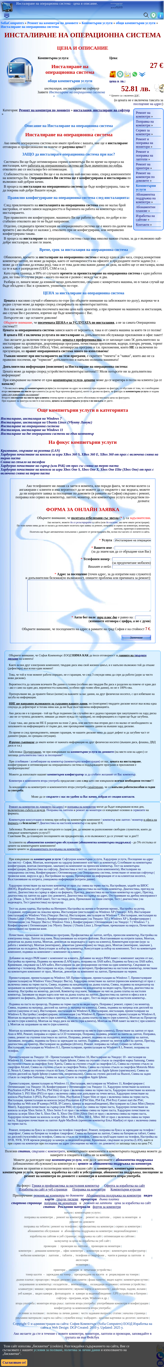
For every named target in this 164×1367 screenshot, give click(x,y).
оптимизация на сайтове (119, 1242)
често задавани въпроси (96, 1319)
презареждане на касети (89, 1280)
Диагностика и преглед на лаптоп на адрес (63, 1004)
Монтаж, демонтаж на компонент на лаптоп (79, 977)
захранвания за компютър (35, 1290)
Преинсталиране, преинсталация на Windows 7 (100, 984)
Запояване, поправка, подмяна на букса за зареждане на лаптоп (47, 1047)
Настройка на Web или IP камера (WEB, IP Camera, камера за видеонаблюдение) (58, 1109)
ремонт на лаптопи (98, 1209)
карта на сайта (52, 1324)
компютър (109, 826)
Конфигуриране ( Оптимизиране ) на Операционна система (73, 878)
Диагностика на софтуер (42, 875)
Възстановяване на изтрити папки (121, 944)
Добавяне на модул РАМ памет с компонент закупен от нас (116, 964)
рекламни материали (28, 1324)
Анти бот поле (84, 623)
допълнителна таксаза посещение (40, 761)
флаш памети (96, 1286)
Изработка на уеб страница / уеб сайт (41, 895)
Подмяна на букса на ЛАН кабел (132, 967)
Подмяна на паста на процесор (28, 1010)
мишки (39, 1295)
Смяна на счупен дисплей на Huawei (107, 1080)
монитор (137, 826)
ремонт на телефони (63, 1232)
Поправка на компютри (145, 123)
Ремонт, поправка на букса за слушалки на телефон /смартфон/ (48, 1136)
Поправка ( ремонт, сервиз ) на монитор (124, 1010)
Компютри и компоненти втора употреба (34, 787)
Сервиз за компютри (143, 132)
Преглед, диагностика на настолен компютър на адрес (107, 898)
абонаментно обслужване (43, 1237)
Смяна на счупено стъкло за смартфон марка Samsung (111, 1066)
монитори (82, 1270)
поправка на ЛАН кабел (96, 967)
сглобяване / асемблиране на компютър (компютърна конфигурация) (57, 767)
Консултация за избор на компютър (61, 954)
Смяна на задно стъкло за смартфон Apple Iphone (76, 1083)
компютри (25, 1257)
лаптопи (54, 1261)
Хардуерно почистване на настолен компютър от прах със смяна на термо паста (58, 891)
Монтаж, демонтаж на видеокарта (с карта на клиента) (76, 948)
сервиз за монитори (125, 1223)
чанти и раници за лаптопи (124, 1261)
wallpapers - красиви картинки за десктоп (109, 1324)
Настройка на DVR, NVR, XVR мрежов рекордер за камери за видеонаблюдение (82, 1144)
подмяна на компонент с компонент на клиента (51, 958)
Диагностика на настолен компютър (62, 829)
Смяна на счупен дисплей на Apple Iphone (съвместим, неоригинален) (78, 1078)
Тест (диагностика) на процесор (43, 908)
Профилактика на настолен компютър (118, 974)
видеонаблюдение (125, 1237)
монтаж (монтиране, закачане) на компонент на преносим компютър (70, 872)
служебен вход (72, 1324)
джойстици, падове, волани (129, 1295)
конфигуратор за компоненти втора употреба (82, 1314)
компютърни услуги (47, 865)
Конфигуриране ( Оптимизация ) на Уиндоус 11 (76, 1093)
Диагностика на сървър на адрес (87, 902)
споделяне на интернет (79, 974)
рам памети (79, 1286)
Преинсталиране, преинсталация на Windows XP (39, 984)
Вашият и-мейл (99, 566)
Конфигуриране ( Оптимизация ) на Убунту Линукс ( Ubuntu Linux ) (50, 931)
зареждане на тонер (58, 1280)
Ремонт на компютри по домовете (52, 23)
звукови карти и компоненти (91, 1295)
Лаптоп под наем (41, 944)
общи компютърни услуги (135, 23)
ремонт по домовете (82, 1228)
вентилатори (79, 1290)
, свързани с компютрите (41, 1157)
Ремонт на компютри (143, 114)
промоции (50, 1252)
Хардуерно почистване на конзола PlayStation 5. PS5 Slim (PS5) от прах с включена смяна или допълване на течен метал (81, 1098)
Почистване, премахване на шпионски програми (39, 941)
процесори (42, 1286)
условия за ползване (31, 1319)
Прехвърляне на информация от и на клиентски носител (110, 882)
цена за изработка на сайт (132, 1209)
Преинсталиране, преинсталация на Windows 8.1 (91, 1053)
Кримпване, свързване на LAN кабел (31, 971)
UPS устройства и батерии (129, 1299)
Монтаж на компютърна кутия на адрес (33, 1037)
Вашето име (103, 547)
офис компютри (73, 1257)
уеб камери (25, 1299)
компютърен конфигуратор (128, 1257)
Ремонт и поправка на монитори (144, 142)
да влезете (112, 522)
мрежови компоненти (58, 1295)
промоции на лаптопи (74, 1252)
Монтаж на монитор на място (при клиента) (86, 1037)
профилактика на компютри (96, 1232)
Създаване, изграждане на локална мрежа (34, 918)
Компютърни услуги (97, 23)
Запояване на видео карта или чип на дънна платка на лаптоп (60, 1000)
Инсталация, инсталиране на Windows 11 (96, 1089)
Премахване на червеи (122, 977)
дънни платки (24, 1286)
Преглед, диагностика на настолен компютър (94, 895)
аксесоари (82, 1266)
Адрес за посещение (72, 574)
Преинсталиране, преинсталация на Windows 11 (39, 1089)
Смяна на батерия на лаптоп (92, 1139)
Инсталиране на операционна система (30, 27)
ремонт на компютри (69, 1223)
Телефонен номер (96, 559)
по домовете (59, 1201)
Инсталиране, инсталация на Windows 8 (65, 1017)
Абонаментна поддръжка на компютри (146, 198)
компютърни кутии (136, 1286)
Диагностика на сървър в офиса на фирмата (45, 898)
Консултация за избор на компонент (106, 954)
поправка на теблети (36, 1232)
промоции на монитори (105, 1252)
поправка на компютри (38, 1223)
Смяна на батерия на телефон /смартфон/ (47, 1139)
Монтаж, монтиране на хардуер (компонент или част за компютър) (74, 868)
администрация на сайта (50, 1330)
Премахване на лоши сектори (94, 905)
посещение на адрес (147, 104)
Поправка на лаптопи (59, 816)
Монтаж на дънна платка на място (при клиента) (97, 1024)
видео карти (114, 1286)
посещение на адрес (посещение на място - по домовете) (80, 1149)
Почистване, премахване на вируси (116, 931)
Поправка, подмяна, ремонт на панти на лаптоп (112, 1040)
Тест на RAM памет (37, 905)
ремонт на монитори (89, 816)
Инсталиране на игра (50, 974)
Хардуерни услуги (114, 865)
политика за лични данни (62, 1319)
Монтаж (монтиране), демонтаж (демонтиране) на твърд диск (72, 951)
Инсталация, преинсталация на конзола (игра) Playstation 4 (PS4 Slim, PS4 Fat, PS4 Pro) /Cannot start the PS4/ (75, 1106)
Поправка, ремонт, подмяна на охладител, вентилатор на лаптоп (108, 1043)
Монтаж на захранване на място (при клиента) (39, 1030)
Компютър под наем (74, 997)
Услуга (107, 540)
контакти (142, 1324)
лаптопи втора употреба (80, 1309)
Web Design (60, 1334)
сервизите (139, 816)
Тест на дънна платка (22, 915)
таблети (67, 1261)
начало (68, 1218)
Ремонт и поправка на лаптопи (144, 155)
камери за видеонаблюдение (93, 1299)
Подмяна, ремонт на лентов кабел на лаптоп (115, 1047)
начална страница (134, 1319)
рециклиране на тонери (123, 1280)
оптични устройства (132, 1290)
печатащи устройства (97, 1276)
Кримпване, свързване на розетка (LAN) (117, 1146)
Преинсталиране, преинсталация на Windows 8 (125, 1020)
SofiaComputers (12, 23)
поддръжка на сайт (90, 1242)
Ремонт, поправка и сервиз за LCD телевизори (52, 1040)
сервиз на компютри (25, 1149)
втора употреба (25, 1309)
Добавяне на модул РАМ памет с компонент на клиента (43, 964)
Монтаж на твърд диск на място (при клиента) (67, 1027)
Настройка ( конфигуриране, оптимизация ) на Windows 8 (59, 1020)
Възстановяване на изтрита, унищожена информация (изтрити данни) (51, 885)
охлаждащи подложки (104, 1290)
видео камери (43, 1299)
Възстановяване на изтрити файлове (76, 944)
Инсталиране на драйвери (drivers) (61, 1050)
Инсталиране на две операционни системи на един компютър (93, 971)
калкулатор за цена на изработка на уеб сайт (81, 1247)
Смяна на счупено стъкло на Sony (43, 1076)
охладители (60, 1290)
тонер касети (34, 1280)
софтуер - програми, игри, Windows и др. (82, 1304)
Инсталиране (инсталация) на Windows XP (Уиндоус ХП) (97, 918)
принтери (59, 1276)
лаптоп (125, 826)
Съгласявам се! (14, 1362)
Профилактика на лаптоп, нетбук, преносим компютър (105, 941)
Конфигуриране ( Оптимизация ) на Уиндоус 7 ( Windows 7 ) (111, 928)
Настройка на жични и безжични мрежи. (93, 915)
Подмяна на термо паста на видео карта (73, 1010)
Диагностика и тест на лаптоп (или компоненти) (89, 875)
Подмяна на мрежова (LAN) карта (58, 967)
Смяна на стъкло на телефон (71, 1143)
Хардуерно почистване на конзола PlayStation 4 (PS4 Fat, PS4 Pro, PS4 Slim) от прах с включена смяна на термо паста (79, 1095)
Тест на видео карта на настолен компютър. (118, 1004)
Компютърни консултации (25, 826)
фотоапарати (63, 1299)
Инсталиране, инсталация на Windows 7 (94, 921)
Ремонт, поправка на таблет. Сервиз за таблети (113, 1050)
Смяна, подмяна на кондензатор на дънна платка (79, 990)
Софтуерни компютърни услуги (82, 865)
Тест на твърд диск (63, 905)
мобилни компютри (33, 1261)
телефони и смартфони (90, 1261)
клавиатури (25, 1295)
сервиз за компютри (127, 1232)
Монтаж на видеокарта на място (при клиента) (37, 1024)
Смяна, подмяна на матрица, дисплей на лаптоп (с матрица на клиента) (52, 1013)
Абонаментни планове (145, 209)
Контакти (142, 224)
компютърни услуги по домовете (92, 758)
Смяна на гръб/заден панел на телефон (115, 1143)
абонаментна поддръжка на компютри (88, 1237)
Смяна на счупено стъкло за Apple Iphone (50, 1066)
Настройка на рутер (132, 915)
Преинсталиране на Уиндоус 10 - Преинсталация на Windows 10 (49, 1063)
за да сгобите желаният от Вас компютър (91, 780)
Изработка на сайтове (145, 217)
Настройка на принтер (22, 967)
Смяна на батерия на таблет (129, 1139)
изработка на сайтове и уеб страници (53, 1242)
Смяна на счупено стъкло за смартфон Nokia (58, 1073)
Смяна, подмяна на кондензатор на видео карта (91, 994)
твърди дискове (60, 1286)
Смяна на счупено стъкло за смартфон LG (90, 1070)
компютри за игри (98, 1257)
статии (117, 1319)
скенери (74, 1276)
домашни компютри (47, 1257)
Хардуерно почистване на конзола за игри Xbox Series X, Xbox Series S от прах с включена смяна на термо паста (78, 1115)
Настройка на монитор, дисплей (40, 997)
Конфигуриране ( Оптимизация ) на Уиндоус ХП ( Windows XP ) (88, 925)
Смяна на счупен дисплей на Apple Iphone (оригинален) (100, 1076)
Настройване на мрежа (59, 882)
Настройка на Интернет (51, 915)
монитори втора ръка (50, 1309)
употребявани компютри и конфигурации (122, 1309)
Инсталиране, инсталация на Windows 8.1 (34, 1053)
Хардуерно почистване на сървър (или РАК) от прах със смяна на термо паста (65, 1113)
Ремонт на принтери (143, 166)
